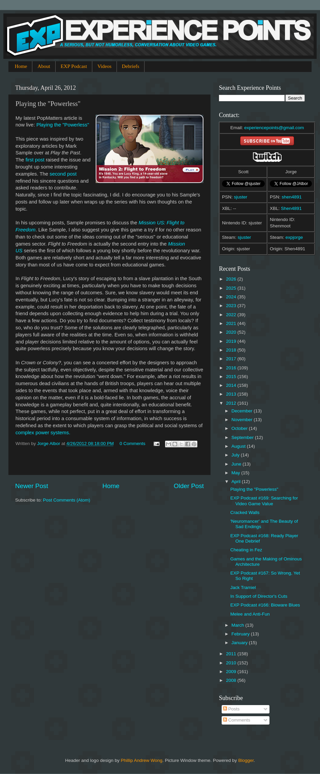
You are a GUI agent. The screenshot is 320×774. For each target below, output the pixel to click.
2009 (231, 671)
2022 (231, 314)
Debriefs (130, 66)
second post (63, 174)
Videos (104, 66)
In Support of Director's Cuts (258, 596)
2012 (231, 403)
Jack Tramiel (243, 587)
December (242, 410)
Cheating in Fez (246, 549)
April (236, 481)
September (243, 437)
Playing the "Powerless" (62, 124)
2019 (231, 341)
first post (35, 159)
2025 (231, 288)
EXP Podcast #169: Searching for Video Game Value (264, 500)
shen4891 (291, 196)
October (240, 428)
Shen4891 (291, 208)
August (239, 446)
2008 (231, 680)
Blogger (246, 760)
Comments (236, 720)
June (237, 464)
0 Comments (133, 443)
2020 (231, 332)
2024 (231, 296)
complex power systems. (42, 432)
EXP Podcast (74, 66)
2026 (231, 279)
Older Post (189, 485)
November (242, 419)
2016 (231, 367)
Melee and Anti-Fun (250, 614)
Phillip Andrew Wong (141, 760)
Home (21, 66)
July (236, 454)
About (43, 66)
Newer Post (31, 485)
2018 (231, 350)
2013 (231, 394)
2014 (231, 385)
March (238, 625)
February (241, 633)
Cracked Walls (245, 512)
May (236, 472)
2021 (231, 323)
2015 (231, 376)
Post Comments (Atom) (66, 500)
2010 (231, 662)
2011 (231, 653)
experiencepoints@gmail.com (274, 127)
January (240, 642)
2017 (231, 358)
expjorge (294, 237)
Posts (231, 708)
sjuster (240, 196)
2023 (231, 305)
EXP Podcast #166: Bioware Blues (265, 604)
